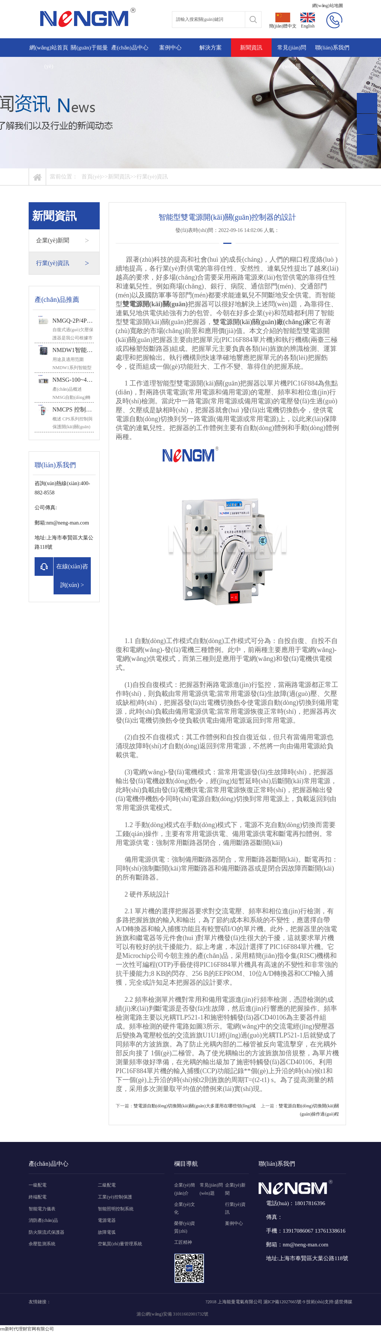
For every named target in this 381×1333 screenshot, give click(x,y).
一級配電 (38, 1185)
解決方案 (210, 48)
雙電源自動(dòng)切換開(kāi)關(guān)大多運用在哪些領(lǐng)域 (195, 1105)
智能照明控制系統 (116, 1208)
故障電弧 (107, 1232)
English (307, 21)
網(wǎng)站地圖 (327, 5)
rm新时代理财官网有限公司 (27, 1329)
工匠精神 (183, 1242)
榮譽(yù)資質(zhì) (184, 1227)
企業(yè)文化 (184, 1208)
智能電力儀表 (42, 1208)
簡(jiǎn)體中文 (283, 21)
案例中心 (170, 48)
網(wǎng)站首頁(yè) (48, 57)
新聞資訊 (251, 48)
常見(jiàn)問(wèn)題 (291, 57)
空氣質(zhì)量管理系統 (120, 1243)
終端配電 (38, 1197)
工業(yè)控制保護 (115, 1197)
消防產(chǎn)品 (43, 1220)
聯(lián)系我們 (332, 48)
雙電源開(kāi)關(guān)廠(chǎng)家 (262, 322)
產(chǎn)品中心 (129, 48)
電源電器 (107, 1220)
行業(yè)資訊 (152, 177)
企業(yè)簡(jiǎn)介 (184, 1189)
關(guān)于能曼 (89, 48)
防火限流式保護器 (46, 1232)
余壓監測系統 (42, 1243)
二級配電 (107, 1185)
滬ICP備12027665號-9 (284, 1301)
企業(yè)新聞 (62, 240)
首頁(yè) (91, 177)
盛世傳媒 (343, 1301)
